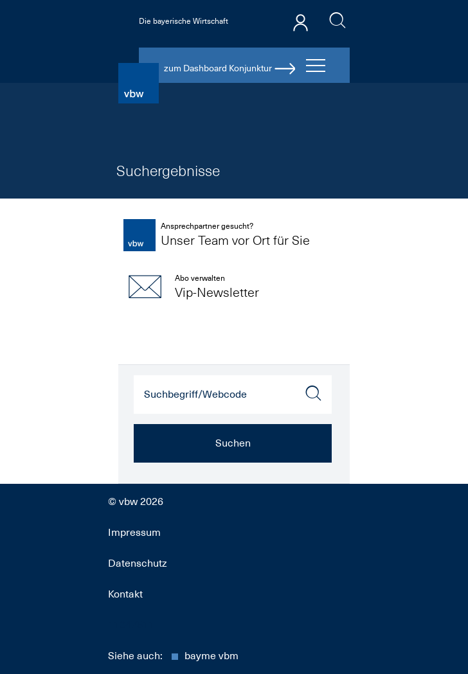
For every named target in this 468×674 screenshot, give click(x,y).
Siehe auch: (173, 656)
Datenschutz (137, 563)
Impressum (134, 532)
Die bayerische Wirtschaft (183, 21)
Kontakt (125, 594)
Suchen (233, 443)
